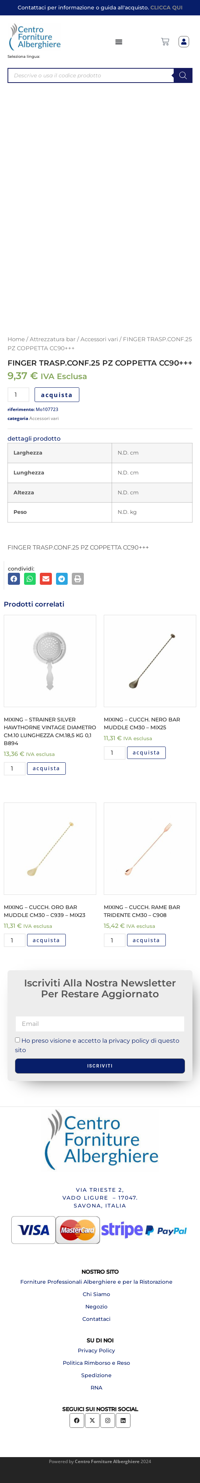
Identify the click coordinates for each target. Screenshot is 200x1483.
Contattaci (96, 1319)
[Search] (183, 75)
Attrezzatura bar (53, 339)
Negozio (96, 1306)
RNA (96, 1387)
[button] (14, 579)
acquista (57, 395)
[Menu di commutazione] (119, 41)
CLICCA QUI (166, 7)
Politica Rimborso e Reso (96, 1363)
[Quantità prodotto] (18, 394)
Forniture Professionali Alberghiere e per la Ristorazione (96, 1281)
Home (16, 339)
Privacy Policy (96, 1350)
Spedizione (96, 1375)
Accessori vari (99, 339)
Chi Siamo (96, 1294)
